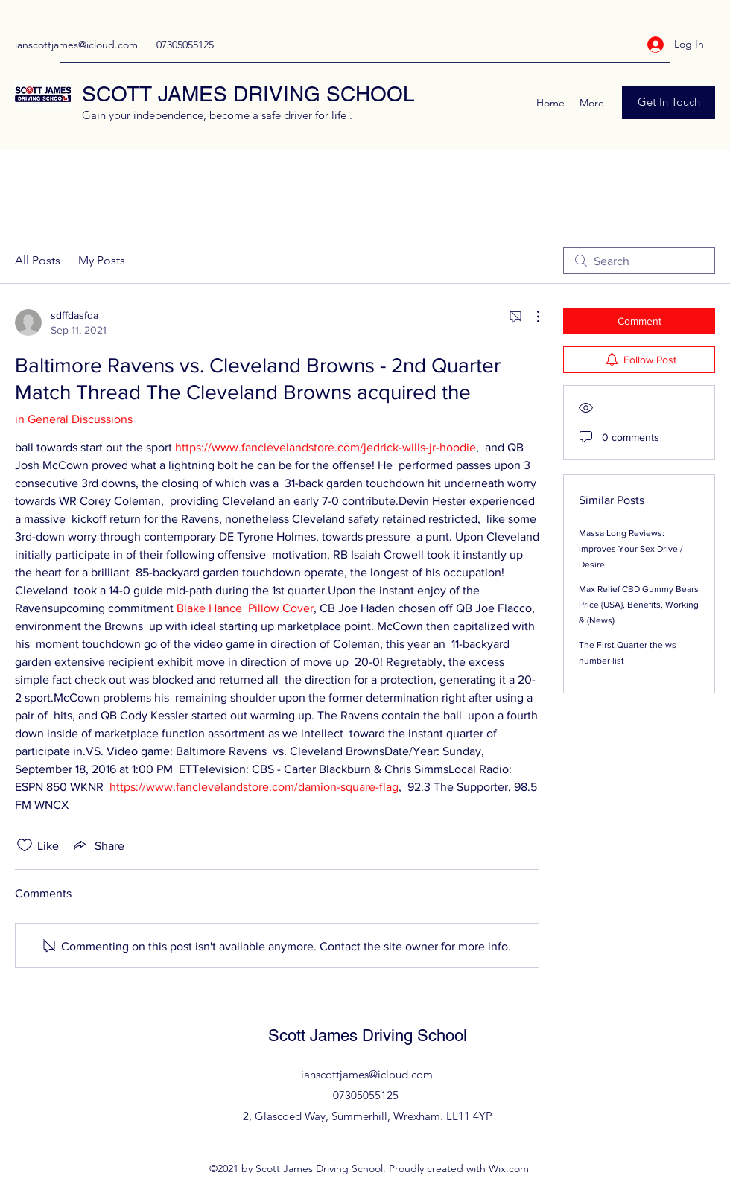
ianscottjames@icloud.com (76, 44)
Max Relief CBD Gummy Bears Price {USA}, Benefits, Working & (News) (639, 605)
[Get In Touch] (668, 102)
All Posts (37, 260)
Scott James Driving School (367, 1035)
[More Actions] (530, 316)
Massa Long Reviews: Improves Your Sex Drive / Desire (631, 549)
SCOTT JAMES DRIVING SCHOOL (248, 94)
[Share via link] (97, 845)
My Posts (101, 260)
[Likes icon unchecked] (24, 845)
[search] (639, 260)
